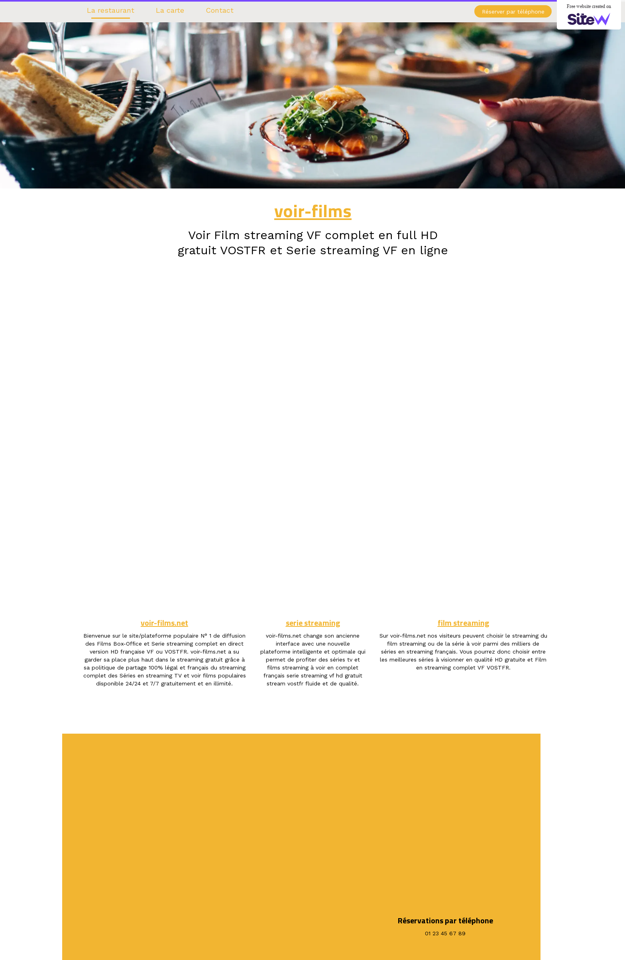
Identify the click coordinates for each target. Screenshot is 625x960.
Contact (220, 10)
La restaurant (110, 10)
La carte (170, 10)
